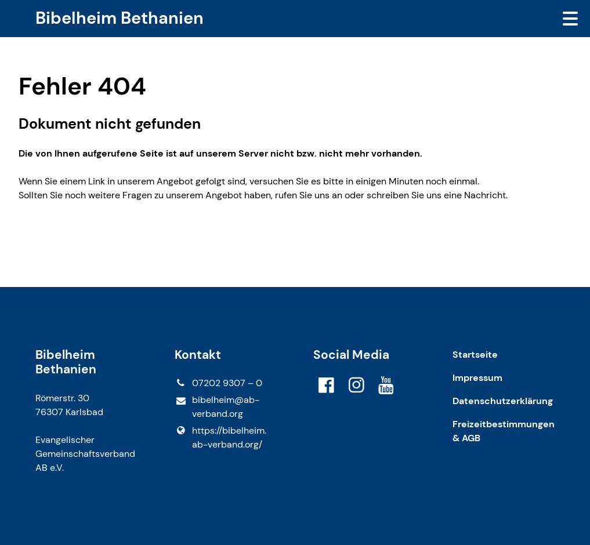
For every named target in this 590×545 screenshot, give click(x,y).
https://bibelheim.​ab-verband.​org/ (220, 438)
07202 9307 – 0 (218, 383)
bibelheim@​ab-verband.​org (217, 407)
